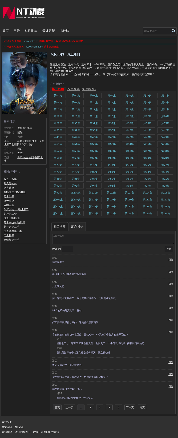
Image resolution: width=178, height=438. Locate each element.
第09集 (76, 102)
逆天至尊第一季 (13, 231)
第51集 (76, 144)
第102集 (111, 192)
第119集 (165, 206)
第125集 (147, 213)
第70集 (165, 157)
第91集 (165, 178)
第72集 (76, 164)
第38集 (94, 130)
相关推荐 (60, 226)
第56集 (165, 144)
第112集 (165, 199)
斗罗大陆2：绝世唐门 (16, 209)
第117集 (129, 206)
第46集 (112, 137)
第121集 (76, 213)
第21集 (165, 109)
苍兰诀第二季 (11, 226)
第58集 (76, 150)
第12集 (130, 102)
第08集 (58, 102)
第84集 (165, 171)
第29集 (58, 123)
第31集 (94, 123)
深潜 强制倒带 (12, 218)
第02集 (76, 95)
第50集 (58, 144)
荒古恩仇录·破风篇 (14, 222)
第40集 (130, 130)
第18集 (112, 109)
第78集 (58, 171)
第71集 (58, 164)
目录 (17, 31)
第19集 (130, 109)
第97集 (147, 185)
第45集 (94, 137)
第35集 (165, 123)
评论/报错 (77, 226)
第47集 (130, 137)
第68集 (130, 157)
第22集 (58, 116)
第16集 (76, 109)
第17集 (94, 109)
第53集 (112, 144)
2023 (20, 153)
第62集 (147, 150)
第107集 (76, 199)
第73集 (94, 164)
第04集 (112, 95)
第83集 (147, 171)
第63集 (165, 150)
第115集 (94, 206)
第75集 (130, 164)
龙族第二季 (10, 213)
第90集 (147, 178)
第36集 (58, 130)
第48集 (147, 137)
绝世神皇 (9, 187)
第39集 (112, 130)
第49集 (165, 137)
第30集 (76, 123)
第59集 (94, 150)
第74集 (112, 164)
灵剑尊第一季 (11, 239)
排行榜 (64, 31)
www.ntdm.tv (31, 41)
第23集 (76, 116)
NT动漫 (24, 13)
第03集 (94, 95)
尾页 (142, 407)
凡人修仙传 (10, 183)
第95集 (112, 185)
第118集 (147, 206)
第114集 (76, 206)
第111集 (147, 199)
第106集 (58, 199)
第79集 (76, 171)
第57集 (58, 150)
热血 (26, 157)
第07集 (165, 95)
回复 (170, 259)
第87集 (94, 178)
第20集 (147, 109)
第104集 (147, 192)
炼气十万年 (10, 179)
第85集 (58, 178)
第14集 (165, 102)
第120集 (58, 213)
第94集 (94, 185)
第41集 (147, 130)
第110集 (129, 199)
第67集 (112, 157)
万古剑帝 (9, 196)
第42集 (165, 130)
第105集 (165, 192)
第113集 (58, 206)
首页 (5, 31)
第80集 (94, 171)
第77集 (165, 164)
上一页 (69, 407)
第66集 (94, 157)
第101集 (94, 192)
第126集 (165, 213)
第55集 (147, 144)
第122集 (94, 213)
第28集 (165, 116)
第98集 (165, 185)
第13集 (147, 102)
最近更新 (48, 31)
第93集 (76, 185)
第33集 (130, 123)
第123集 (111, 213)
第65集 (76, 157)
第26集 (130, 116)
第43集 (58, 137)
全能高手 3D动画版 (15, 192)
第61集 (130, 150)
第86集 (76, 178)
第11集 (112, 102)
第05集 (130, 95)
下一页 (130, 407)
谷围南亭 (9, 205)
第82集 (130, 171)
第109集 (111, 199)
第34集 (147, 123)
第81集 (112, 171)
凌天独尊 (9, 200)
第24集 (94, 116)
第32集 (112, 123)
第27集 (147, 116)
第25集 (112, 116)
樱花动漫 (7, 427)
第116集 (111, 206)
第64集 (58, 157)
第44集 (76, 137)
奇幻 (20, 157)
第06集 (147, 95)
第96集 (130, 185)
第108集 (94, 199)
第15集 (58, 109)
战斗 (32, 157)
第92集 (58, 185)
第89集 (130, 178)
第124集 (129, 213)
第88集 (112, 178)
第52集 (94, 144)
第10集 (94, 102)
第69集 (147, 157)
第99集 (58, 192)
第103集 (129, 192)
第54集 (130, 144)
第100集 (76, 192)
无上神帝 (9, 235)
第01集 (58, 95)
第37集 (76, 130)
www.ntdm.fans (34, 46)
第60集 (112, 150)
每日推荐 (31, 31)
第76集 (147, 164)
